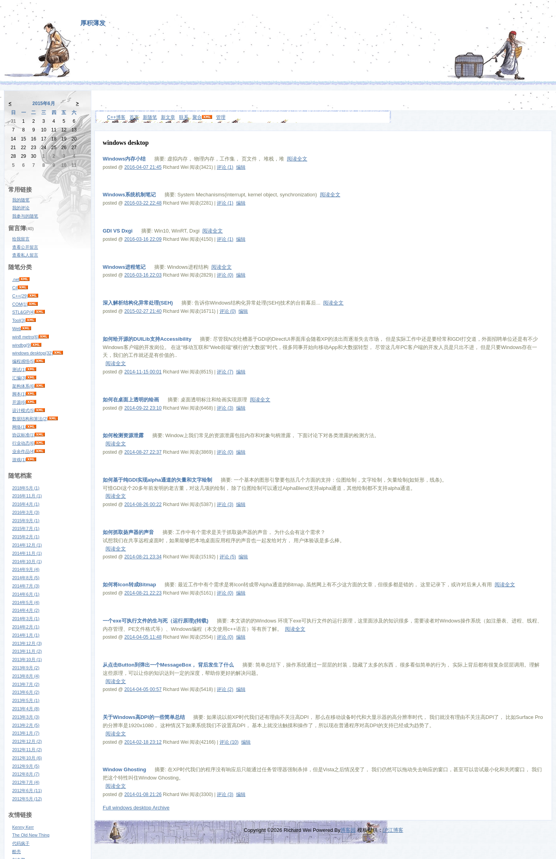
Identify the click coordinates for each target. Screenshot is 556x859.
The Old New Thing (31, 835)
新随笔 (150, 117)
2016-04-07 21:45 (143, 167)
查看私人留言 (25, 255)
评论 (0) (225, 275)
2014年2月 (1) (25, 626)
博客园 (348, 830)
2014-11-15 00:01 (143, 372)
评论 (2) (225, 689)
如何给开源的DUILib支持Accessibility (147, 339)
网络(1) (19, 427)
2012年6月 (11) (27, 790)
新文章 (168, 117)
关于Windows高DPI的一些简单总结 (144, 717)
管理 (220, 117)
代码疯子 (21, 843)
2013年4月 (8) (25, 708)
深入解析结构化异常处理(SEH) (138, 303)
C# (15, 287)
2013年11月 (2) (27, 651)
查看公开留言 (25, 247)
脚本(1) (19, 394)
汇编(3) (19, 377)
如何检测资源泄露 (123, 435)
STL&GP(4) (23, 312)
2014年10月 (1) (27, 561)
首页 (134, 117)
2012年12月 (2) (27, 741)
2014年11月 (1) (27, 553)
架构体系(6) (23, 386)
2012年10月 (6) (27, 758)
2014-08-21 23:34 (143, 557)
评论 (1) (225, 167)
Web (16, 328)
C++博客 (116, 117)
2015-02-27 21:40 (143, 311)
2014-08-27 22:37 (143, 452)
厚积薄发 (92, 23)
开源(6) (19, 402)
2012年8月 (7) (25, 774)
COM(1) (20, 304)
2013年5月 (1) (25, 700)
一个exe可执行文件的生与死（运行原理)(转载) (156, 621)
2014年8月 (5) (25, 577)
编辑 (241, 167)
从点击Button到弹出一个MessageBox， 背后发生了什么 (168, 665)
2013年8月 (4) (25, 676)
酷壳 (16, 851)
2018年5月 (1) (25, 488)
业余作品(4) (23, 451)
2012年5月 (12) (27, 798)
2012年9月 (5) (25, 766)
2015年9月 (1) (25, 520)
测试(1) (19, 369)
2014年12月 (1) (27, 545)
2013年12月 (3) (27, 643)
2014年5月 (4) (25, 602)
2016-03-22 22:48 (143, 203)
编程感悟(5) (23, 361)
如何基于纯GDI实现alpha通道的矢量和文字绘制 (157, 480)
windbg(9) (21, 345)
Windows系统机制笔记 (129, 195)
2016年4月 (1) (25, 504)
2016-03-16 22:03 (143, 275)
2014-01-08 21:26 (143, 794)
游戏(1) (19, 459)
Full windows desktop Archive (136, 808)
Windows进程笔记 (124, 267)
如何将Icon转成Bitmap (129, 584)
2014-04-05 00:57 (143, 689)
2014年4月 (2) (25, 610)
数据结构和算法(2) (30, 418)
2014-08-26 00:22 (143, 504)
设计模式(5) (23, 410)
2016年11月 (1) (27, 495)
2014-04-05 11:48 (143, 637)
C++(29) (20, 296)
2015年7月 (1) (25, 528)
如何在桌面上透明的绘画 (131, 400)
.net (15, 279)
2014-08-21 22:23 (143, 593)
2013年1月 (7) (25, 733)
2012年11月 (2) (27, 749)
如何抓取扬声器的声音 (128, 532)
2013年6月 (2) (25, 692)
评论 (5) (228, 557)
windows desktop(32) (32, 353)
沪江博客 (393, 830)
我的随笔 (21, 200)
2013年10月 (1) (27, 659)
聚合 (197, 117)
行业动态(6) (23, 443)
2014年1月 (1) (25, 635)
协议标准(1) (23, 434)
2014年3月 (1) (25, 618)
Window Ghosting (124, 769)
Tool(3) (19, 320)
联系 (183, 117)
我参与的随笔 (25, 216)
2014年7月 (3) (25, 586)
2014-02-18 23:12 (143, 742)
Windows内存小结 (124, 159)
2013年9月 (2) (25, 667)
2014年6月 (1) (25, 594)
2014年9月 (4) (25, 569)
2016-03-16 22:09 (143, 239)
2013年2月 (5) (25, 725)
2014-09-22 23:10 (143, 408)
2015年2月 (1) (25, 536)
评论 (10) (229, 742)
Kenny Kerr (23, 827)
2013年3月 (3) (25, 717)
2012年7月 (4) (25, 782)
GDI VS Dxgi (118, 231)
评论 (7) (225, 372)
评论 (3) (225, 408)
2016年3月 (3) (25, 512)
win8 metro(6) (25, 336)
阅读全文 (297, 159)
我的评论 (21, 207)
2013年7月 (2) (25, 684)
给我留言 (21, 238)
